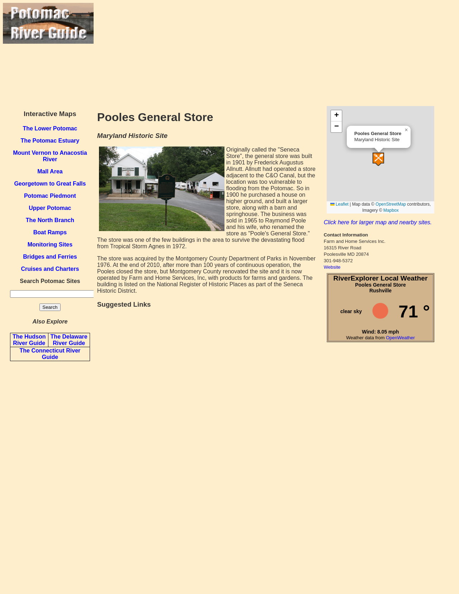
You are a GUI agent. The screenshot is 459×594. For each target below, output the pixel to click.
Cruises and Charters (50, 269)
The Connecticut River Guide (49, 354)
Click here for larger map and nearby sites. (378, 222)
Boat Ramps (50, 232)
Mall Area (50, 171)
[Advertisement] (275, 53)
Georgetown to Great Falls (50, 184)
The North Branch (50, 220)
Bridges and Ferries (50, 257)
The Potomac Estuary (50, 141)
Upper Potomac (50, 208)
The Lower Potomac (50, 128)
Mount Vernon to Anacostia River (50, 156)
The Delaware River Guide (69, 340)
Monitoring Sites (50, 244)
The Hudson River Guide (29, 340)
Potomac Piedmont (50, 196)
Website (332, 267)
